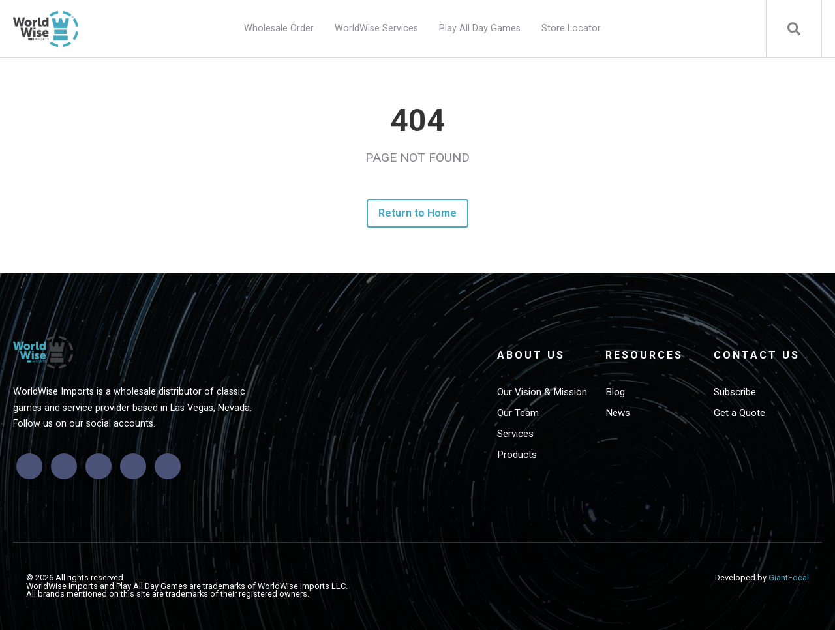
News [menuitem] (617, 413)
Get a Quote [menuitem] (739, 413)
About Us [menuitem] (531, 355)
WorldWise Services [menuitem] (376, 28)
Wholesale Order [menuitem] (279, 28)
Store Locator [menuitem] (571, 28)
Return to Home (417, 213)
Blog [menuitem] (615, 392)
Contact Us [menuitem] (757, 355)
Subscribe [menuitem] (735, 392)
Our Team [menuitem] (518, 413)
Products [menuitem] (517, 454)
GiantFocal (788, 577)
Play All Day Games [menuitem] (480, 28)
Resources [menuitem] (644, 355)
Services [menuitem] (515, 434)
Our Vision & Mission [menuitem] (542, 392)
